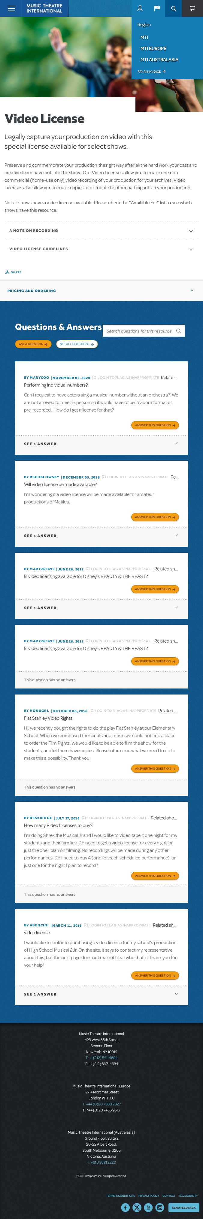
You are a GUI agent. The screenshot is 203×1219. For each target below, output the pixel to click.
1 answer (40, 442)
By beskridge (38, 816)
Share (16, 272)
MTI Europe (153, 48)
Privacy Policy (148, 1193)
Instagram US (159, 1205)
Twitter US (136, 1205)
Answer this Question (153, 423)
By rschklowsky (41, 475)
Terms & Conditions (120, 1193)
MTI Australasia (159, 59)
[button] (156, 8)
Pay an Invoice (149, 71)
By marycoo (36, 376)
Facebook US (125, 1205)
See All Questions (74, 344)
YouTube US (148, 1205)
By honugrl (36, 709)
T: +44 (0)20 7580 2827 (101, 1102)
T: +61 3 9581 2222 (101, 1160)
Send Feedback (184, 1205)
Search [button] (173, 8)
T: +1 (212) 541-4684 (101, 1056)
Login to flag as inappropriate (128, 375)
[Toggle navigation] (11, 8)
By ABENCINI (36, 923)
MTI (144, 37)
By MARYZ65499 (39, 567)
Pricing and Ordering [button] (32, 291)
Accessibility (188, 1193)
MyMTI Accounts (140, 8)
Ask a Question (31, 344)
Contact (168, 1193)
